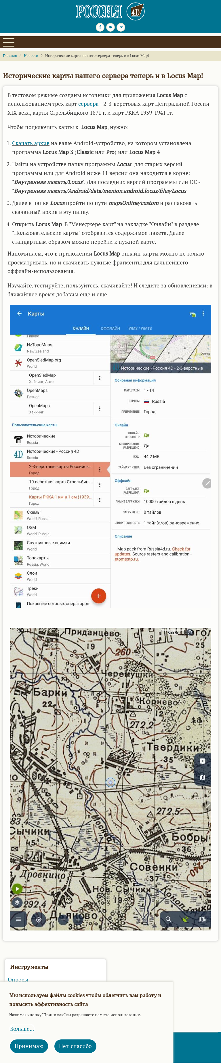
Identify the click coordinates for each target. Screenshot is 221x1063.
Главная (10, 55)
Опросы (18, 979)
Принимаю (29, 1045)
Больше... (22, 1028)
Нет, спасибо (75, 1045)
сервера (88, 103)
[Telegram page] (121, 27)
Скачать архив (30, 143)
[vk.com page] (110, 27)
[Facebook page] (100, 27)
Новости (31, 55)
